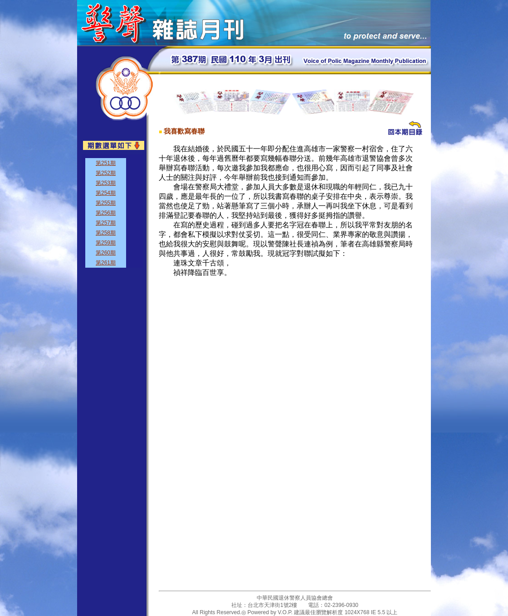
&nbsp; (112, 211)
